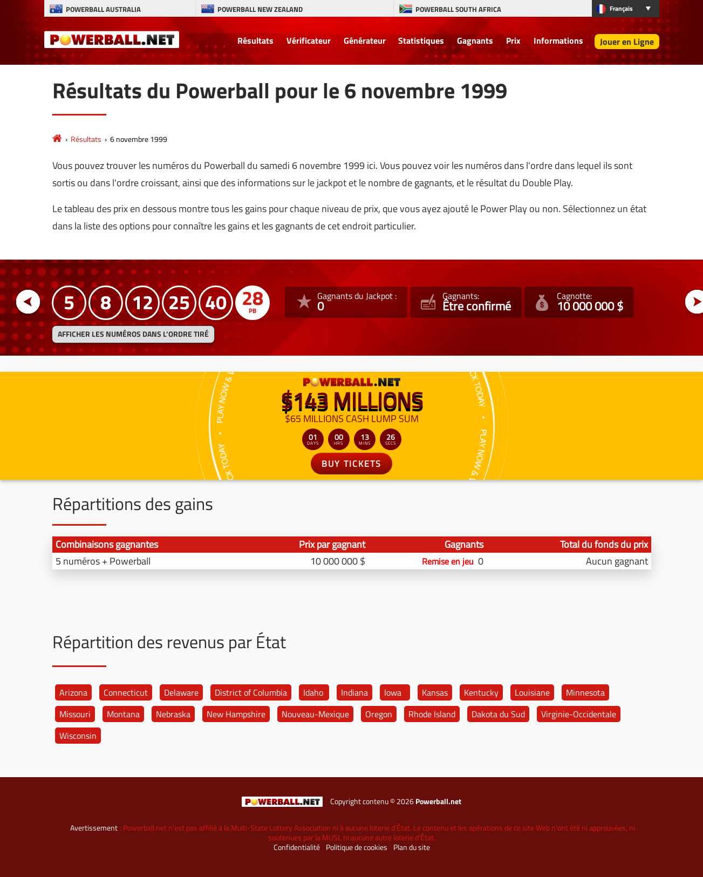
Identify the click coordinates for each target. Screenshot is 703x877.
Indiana (354, 692)
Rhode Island (431, 714)
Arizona (73, 692)
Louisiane (532, 692)
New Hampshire (236, 714)
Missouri (75, 714)
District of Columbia (251, 692)
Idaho (313, 692)
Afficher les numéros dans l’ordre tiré (133, 334)
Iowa (392, 692)
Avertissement (94, 828)
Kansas (435, 692)
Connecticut (126, 692)
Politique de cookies (356, 847)
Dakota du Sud (498, 714)
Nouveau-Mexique (315, 714)
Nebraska (173, 714)
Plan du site (411, 847)
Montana (123, 714)
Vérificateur (308, 40)
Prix (513, 40)
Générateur (365, 40)
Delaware (181, 692)
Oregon (378, 714)
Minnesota (585, 692)
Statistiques (421, 40)
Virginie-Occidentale (578, 714)
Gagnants (475, 40)
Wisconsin (78, 735)
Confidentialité (297, 847)
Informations (558, 40)
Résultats (255, 40)
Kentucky (481, 692)
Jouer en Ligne (627, 41)
